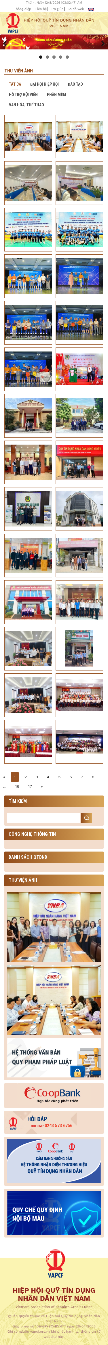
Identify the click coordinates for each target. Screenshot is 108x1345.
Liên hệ (41, 9)
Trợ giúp (57, 9)
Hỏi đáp (37, 1119)
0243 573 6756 (51, 1125)
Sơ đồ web (76, 9)
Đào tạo (75, 84)
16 (17, 786)
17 (30, 786)
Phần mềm (56, 94)
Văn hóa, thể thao (26, 105)
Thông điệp (22, 9)
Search (86, 818)
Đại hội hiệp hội (44, 84)
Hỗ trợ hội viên (23, 94)
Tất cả (15, 84)
